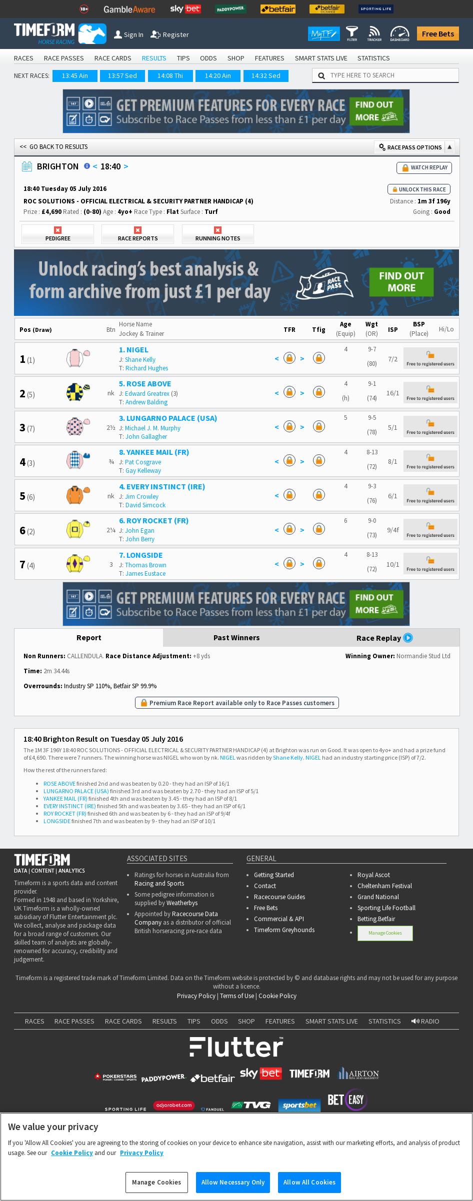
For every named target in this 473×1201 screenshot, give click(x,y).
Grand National (378, 897)
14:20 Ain (218, 75)
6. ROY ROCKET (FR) (154, 520)
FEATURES (269, 57)
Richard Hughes (147, 368)
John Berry (140, 539)
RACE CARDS (113, 57)
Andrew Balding (147, 402)
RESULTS (154, 57)
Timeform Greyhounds (284, 930)
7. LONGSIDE (141, 555)
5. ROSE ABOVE (145, 383)
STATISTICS (374, 57)
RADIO (426, 1021)
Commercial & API (279, 919)
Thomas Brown (145, 565)
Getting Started (274, 875)
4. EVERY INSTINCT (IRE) (162, 486)
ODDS (208, 57)
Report (89, 638)
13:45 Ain (75, 75)
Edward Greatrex (147, 393)
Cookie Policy (277, 996)
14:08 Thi (170, 75)
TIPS (183, 57)
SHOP (236, 57)
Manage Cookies (385, 933)
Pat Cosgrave (143, 462)
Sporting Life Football (387, 908)
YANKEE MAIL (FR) (66, 798)
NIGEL (228, 757)
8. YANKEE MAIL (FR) (154, 452)
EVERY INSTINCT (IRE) (70, 806)
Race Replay (385, 638)
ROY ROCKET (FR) (65, 813)
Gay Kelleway (143, 470)
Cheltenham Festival (385, 886)
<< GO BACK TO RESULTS (54, 146)
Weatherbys (182, 903)
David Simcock (146, 505)
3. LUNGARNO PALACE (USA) (168, 418)
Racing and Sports (159, 883)
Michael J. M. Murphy (152, 428)
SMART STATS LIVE (321, 57)
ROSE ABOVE (60, 783)
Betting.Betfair (376, 919)
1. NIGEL (133, 349)
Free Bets (438, 33)
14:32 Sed (266, 75)
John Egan (139, 530)
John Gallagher (146, 436)
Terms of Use (237, 996)
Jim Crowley (141, 496)
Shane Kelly (140, 359)
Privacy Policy (196, 996)
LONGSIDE (57, 821)
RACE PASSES (64, 57)
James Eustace (146, 573)
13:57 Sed (122, 75)
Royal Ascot (374, 875)
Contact (265, 886)
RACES (24, 57)
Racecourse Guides (279, 897)
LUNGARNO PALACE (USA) (76, 791)
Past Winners (237, 638)
